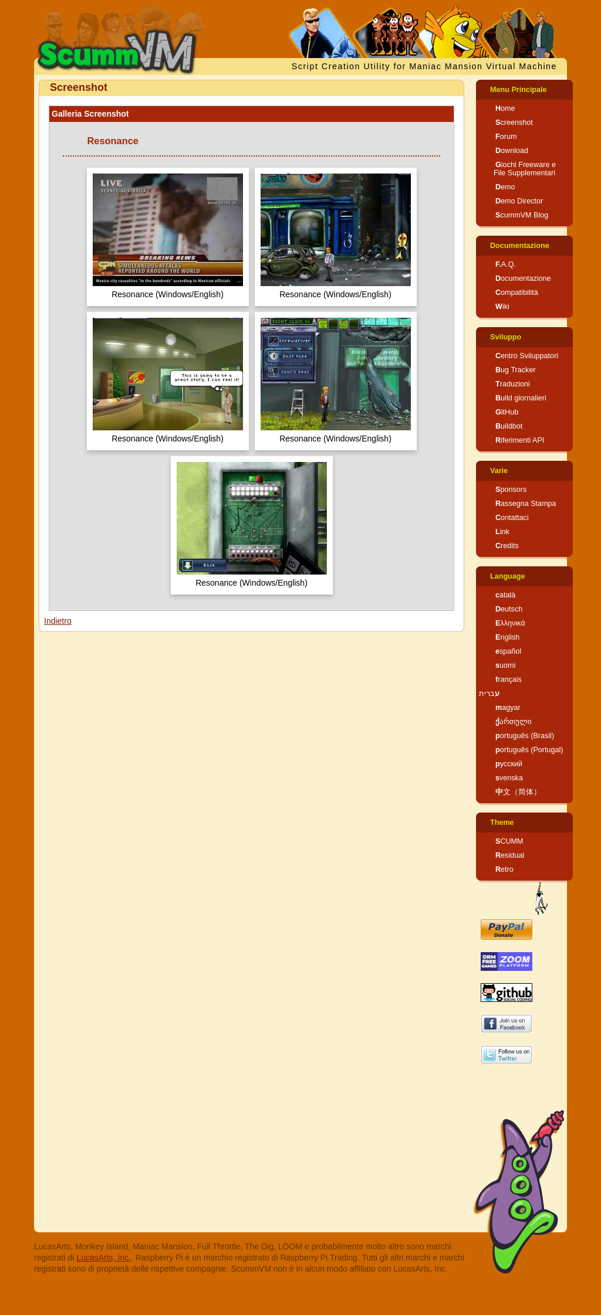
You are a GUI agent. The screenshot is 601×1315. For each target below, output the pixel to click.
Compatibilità (516, 292)
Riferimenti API (519, 440)
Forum (505, 136)
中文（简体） (518, 792)
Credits (507, 546)
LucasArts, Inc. (103, 1257)
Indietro (58, 621)
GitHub (506, 412)
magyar (508, 708)
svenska (509, 778)
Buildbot (508, 426)
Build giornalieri (520, 398)
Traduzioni (512, 384)
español (508, 651)
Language (507, 576)
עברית (489, 693)
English (507, 637)
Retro (504, 869)
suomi (505, 665)
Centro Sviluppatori (526, 356)
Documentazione (519, 246)
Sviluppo (505, 337)
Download (511, 151)
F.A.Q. (505, 264)
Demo (505, 187)
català (505, 595)
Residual (509, 855)
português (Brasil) (524, 736)
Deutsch (508, 609)
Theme (502, 822)
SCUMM (509, 841)
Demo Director (519, 201)
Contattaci (512, 518)
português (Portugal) (529, 750)
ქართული (513, 722)
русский (508, 764)
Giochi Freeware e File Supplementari (525, 169)
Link (502, 532)
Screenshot (514, 122)
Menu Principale (518, 90)
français (508, 679)
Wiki (502, 307)
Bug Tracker (515, 370)
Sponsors (510, 489)
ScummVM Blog (521, 215)
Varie (499, 471)
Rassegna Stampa (525, 504)
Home (505, 108)
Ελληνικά (510, 623)
